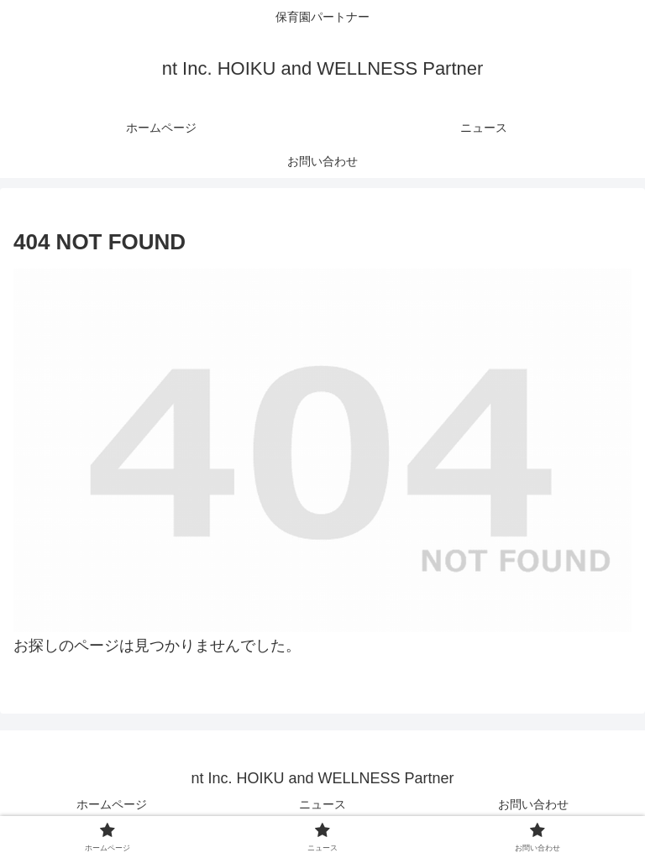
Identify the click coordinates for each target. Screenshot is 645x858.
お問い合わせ (533, 804)
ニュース (322, 804)
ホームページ (111, 804)
